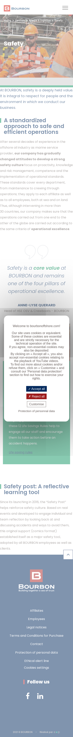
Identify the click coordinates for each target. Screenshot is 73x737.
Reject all (36, 396)
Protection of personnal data (36, 411)
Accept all (36, 388)
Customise (36, 404)
